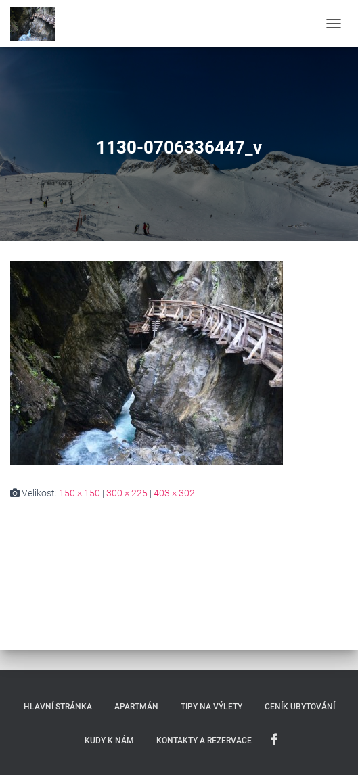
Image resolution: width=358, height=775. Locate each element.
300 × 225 (127, 493)
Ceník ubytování (300, 706)
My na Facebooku (274, 739)
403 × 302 (174, 493)
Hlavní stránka (58, 706)
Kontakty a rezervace (204, 740)
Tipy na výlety (211, 706)
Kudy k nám (109, 740)
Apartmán (136, 706)
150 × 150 (79, 493)
